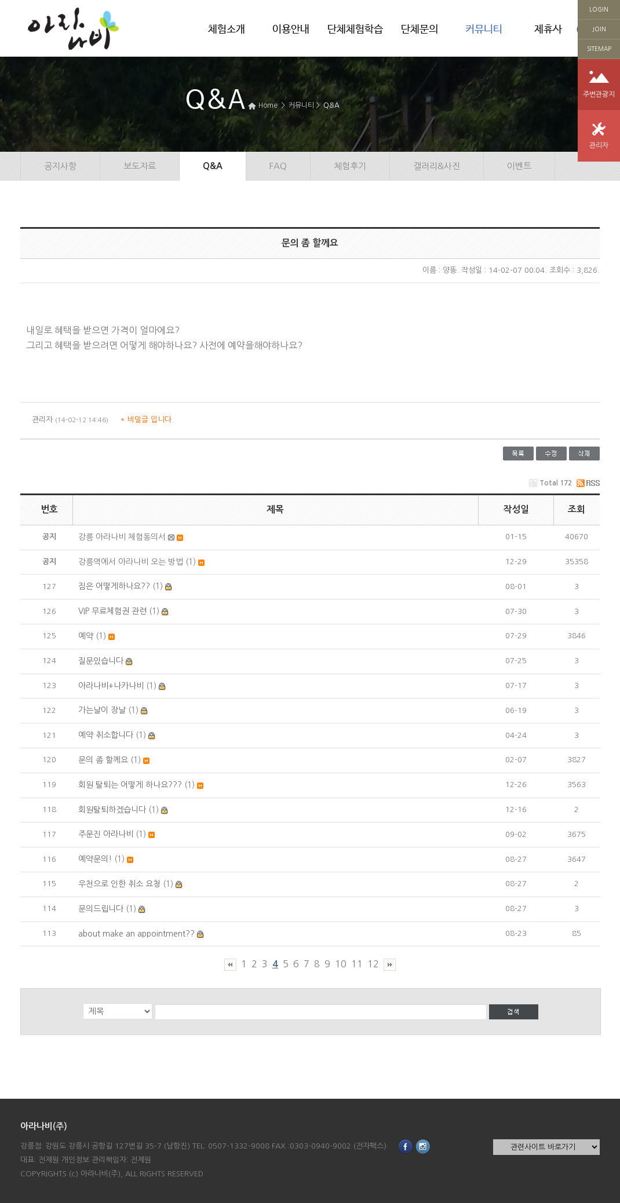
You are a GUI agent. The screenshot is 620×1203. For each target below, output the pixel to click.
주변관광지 (599, 94)
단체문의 (419, 29)
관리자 (598, 145)
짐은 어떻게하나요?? (114, 586)
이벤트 (519, 166)
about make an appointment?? (136, 934)
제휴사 (548, 29)
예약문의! (95, 859)
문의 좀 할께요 (103, 760)
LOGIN (598, 9)
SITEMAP (599, 49)
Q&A (331, 105)
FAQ (278, 166)
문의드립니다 (100, 909)
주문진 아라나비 (105, 834)
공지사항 (60, 166)
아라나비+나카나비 (111, 686)
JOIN (599, 29)
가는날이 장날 (102, 710)
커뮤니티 (483, 29)
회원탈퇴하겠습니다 (112, 810)
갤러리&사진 (436, 166)
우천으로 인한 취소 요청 (119, 884)
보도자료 (139, 166)
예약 (85, 636)
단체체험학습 (355, 29)
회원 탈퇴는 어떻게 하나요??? (130, 785)
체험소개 (226, 29)
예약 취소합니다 (105, 735)
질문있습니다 (100, 661)
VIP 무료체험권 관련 (112, 611)
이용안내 (290, 29)
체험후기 (350, 166)
